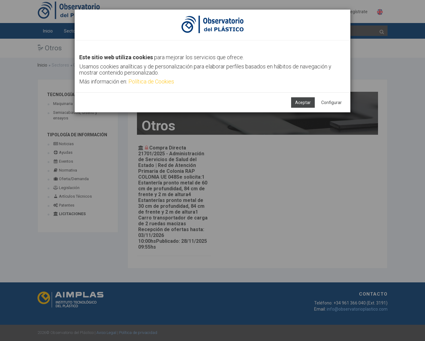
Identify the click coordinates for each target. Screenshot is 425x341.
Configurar (331, 102)
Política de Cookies (151, 81)
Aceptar (303, 102)
